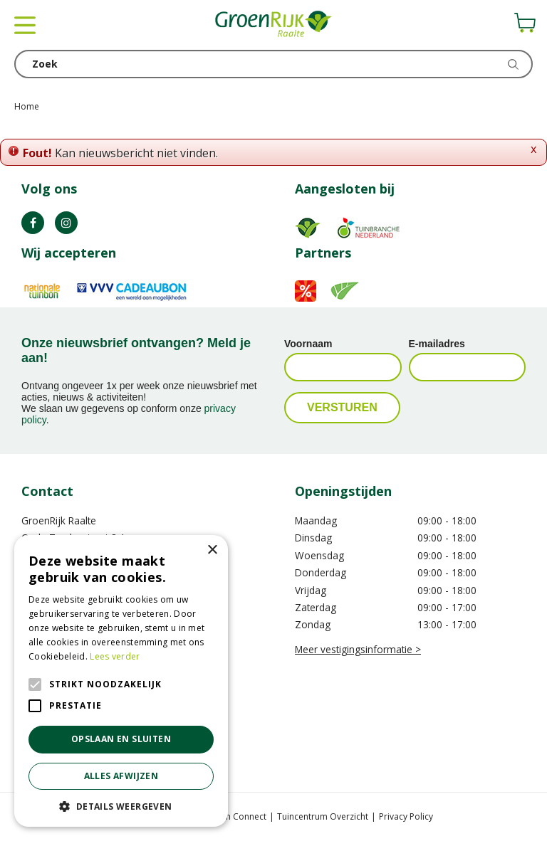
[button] (121, 806)
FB (32, 222)
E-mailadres (437, 343)
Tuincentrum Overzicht (322, 816)
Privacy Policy (406, 816)
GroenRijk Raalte (58, 520)
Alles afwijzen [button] (121, 776)
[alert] (121, 681)
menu (25, 25)
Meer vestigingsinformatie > (358, 649)
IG (66, 222)
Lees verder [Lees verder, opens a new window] (115, 656)
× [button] (212, 550)
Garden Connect (233, 816)
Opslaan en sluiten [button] (121, 739)
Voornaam (308, 343)
